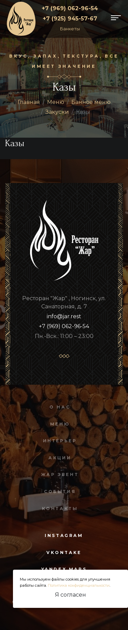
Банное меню (91, 102)
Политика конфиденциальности (79, 585)
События (59, 491)
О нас (58, 407)
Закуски (57, 112)
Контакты (59, 508)
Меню (55, 102)
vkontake (64, 552)
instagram (64, 535)
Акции (58, 457)
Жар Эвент (58, 474)
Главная (29, 102)
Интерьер (59, 440)
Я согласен (70, 594)
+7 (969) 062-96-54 (70, 8)
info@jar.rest (64, 316)
